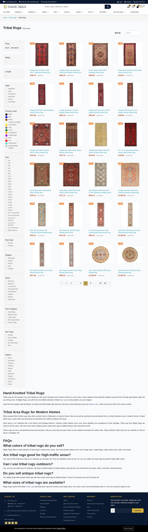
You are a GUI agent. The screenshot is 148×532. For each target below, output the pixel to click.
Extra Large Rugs (13, 320)
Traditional (11, 88)
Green (10, 130)
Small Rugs (12, 312)
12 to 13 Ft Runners (11, 224)
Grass (10, 384)
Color (67, 12)
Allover (10, 368)
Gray (10, 127)
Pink (9, 138)
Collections (119, 12)
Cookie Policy (61, 528)
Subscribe (137, 510)
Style (91, 12)
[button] (141, 6)
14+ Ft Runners (13, 228)
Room (45, 12)
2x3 (9, 163)
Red (9, 140)
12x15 (10, 200)
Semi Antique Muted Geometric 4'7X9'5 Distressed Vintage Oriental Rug (100, 193)
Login (119, 2)
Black (10, 114)
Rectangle (11, 258)
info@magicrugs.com (13, 515)
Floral (10, 358)
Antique (10, 335)
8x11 (9, 181)
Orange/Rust (12, 132)
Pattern (104, 12)
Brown (10, 119)
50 (105, 283)
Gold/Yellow (12, 125)
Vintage (10, 340)
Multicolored (12, 143)
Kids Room (11, 299)
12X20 (10, 207)
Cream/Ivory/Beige (14, 122)
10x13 (10, 192)
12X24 (10, 210)
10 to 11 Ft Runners (11, 219)
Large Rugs (12, 317)
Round (10, 263)
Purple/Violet (12, 135)
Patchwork (11, 96)
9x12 (9, 186)
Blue (9, 117)
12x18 (10, 205)
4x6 (9, 168)
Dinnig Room (12, 291)
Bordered (11, 373)
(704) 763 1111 (139, 2)
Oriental (32, 12)
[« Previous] (61, 283)
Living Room (12, 286)
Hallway (10, 294)
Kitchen (10, 297)
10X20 (10, 197)
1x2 (9, 160)
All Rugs (6, 12)
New (9, 345)
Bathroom (11, 281)
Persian (19, 12)
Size (56, 12)
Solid (9, 371)
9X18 (9, 189)
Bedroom (11, 284)
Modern (10, 99)
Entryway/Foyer (13, 289)
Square (10, 261)
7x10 (9, 176)
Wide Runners (12, 230)
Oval (9, 266)
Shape (79, 12)
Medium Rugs (12, 314)
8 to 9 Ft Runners (13, 215)
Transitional (12, 94)
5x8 (9, 171)
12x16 (10, 202)
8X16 (9, 184)
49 (100, 283)
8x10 (9, 179)
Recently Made (13, 343)
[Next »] (110, 283)
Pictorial (10, 363)
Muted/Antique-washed (13, 147)
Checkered (11, 379)
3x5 (9, 165)
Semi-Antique (12, 337)
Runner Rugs (12, 322)
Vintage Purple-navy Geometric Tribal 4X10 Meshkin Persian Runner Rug (71, 72)
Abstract (10, 366)
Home (5, 17)
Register (128, 2)
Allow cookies (128, 528)
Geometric (11, 360)
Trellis (10, 381)
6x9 (9, 173)
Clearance (134, 12)
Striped (10, 376)
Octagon (11, 268)
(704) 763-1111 (12, 501)
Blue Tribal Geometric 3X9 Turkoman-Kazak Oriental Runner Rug (41, 232)
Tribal (10, 91)
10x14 (10, 194)
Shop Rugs (12, 17)
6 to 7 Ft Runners (13, 213)
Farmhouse (11, 102)
